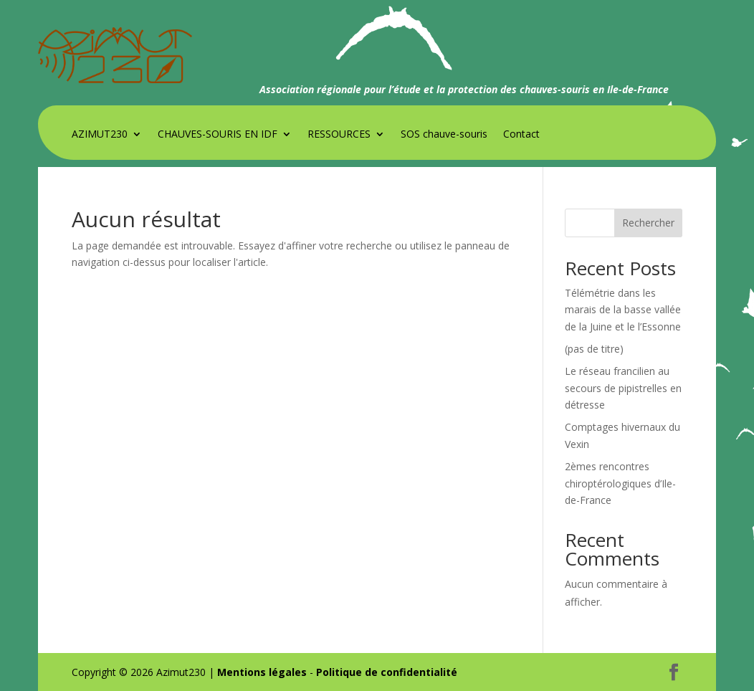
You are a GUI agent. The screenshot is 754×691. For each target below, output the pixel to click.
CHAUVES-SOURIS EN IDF (217, 134)
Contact (521, 134)
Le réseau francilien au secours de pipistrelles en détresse (623, 388)
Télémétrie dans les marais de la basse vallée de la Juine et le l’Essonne (623, 310)
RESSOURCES (339, 134)
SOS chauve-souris (444, 134)
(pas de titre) (594, 349)
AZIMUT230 (100, 134)
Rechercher (648, 222)
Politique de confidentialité (386, 672)
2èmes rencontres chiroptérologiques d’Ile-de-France (620, 483)
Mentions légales (262, 672)
